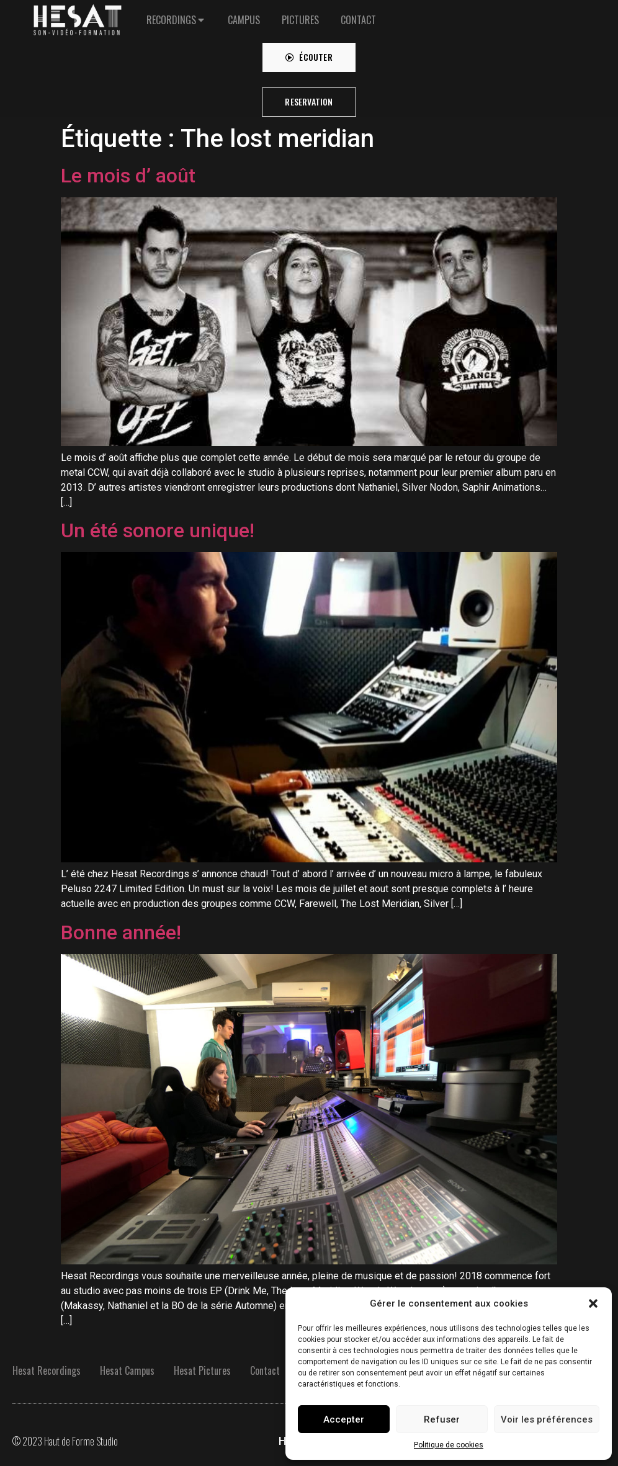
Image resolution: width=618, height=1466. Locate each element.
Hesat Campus (127, 1370)
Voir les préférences (547, 1419)
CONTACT (358, 13)
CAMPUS (244, 13)
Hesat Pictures (202, 1370)
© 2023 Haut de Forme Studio (65, 1441)
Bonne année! (121, 932)
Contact (265, 1370)
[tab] (176, 13)
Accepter (343, 1419)
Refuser (442, 1419)
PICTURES (300, 13)
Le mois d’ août (128, 175)
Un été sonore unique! (157, 530)
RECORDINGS (171, 13)
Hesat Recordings (46, 1370)
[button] (593, 1303)
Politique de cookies (448, 1445)
